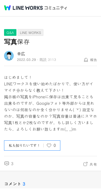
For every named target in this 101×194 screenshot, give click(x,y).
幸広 (21, 53)
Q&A (10, 32)
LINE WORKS (30, 32)
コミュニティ (55, 8)
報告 (93, 59)
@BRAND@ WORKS (23, 7)
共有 (93, 164)
